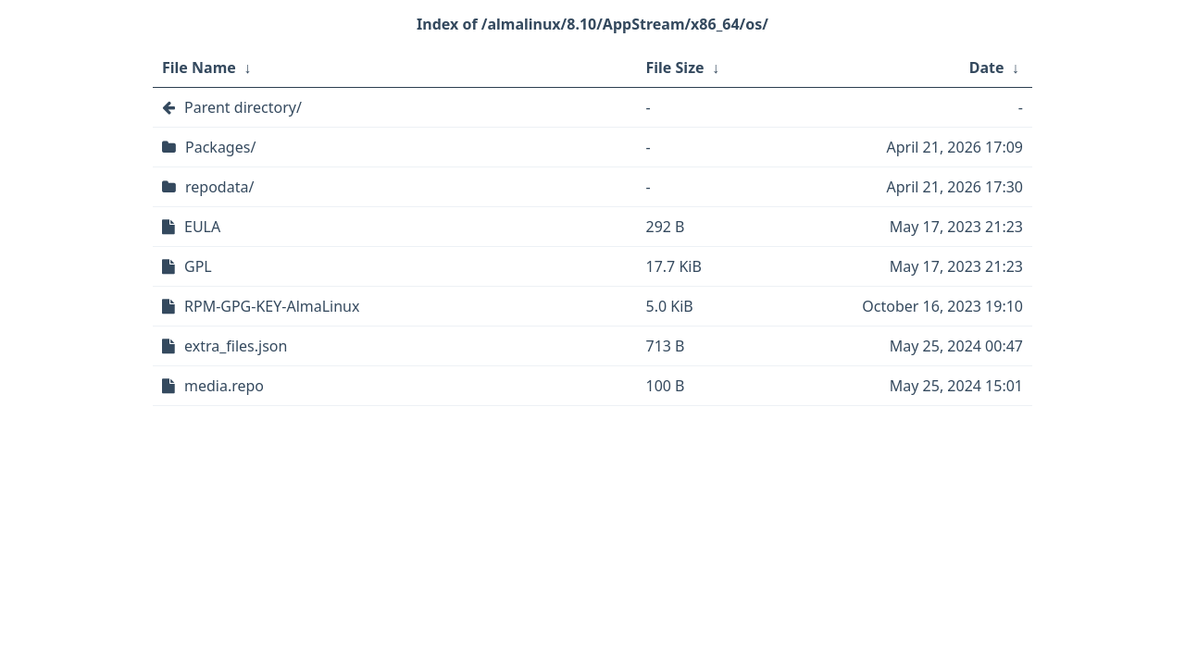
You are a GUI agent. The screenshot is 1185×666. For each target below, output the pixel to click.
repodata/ (219, 187)
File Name (199, 67)
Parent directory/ (243, 107)
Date (986, 67)
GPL (198, 266)
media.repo (224, 386)
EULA (202, 226)
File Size (675, 67)
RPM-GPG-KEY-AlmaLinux (271, 306)
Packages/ (220, 147)
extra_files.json (235, 346)
